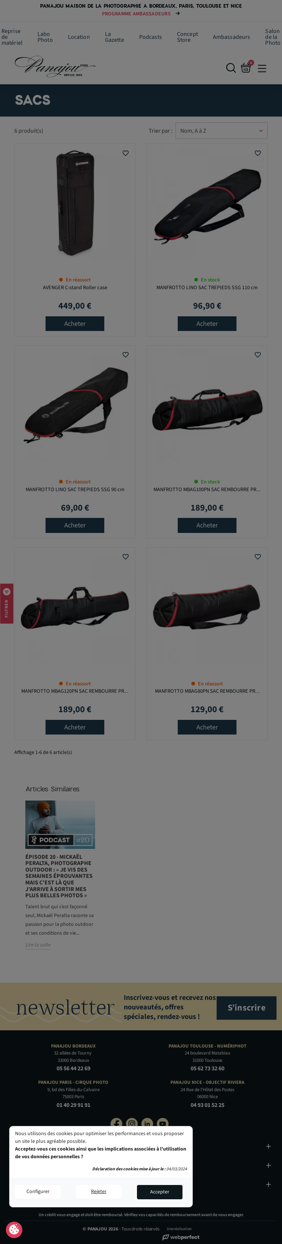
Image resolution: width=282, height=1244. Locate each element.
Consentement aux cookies (14, 1230)
